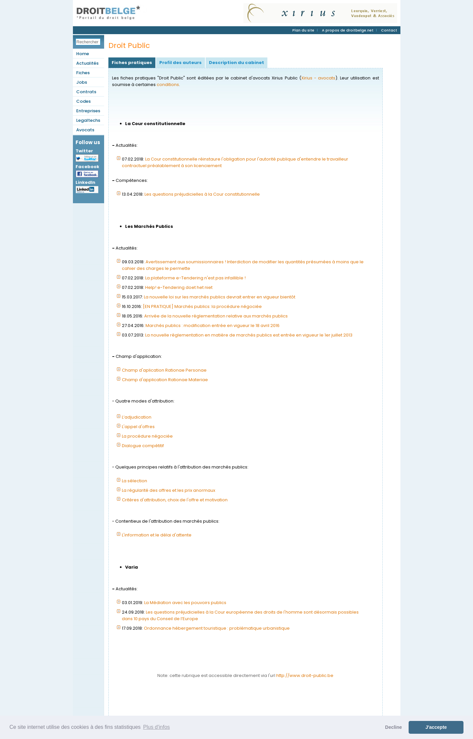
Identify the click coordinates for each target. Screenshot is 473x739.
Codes (83, 101)
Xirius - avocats (318, 78)
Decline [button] (393, 727)
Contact (389, 30)
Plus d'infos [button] (156, 727)
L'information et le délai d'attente (156, 535)
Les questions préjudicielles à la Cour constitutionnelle (202, 194)
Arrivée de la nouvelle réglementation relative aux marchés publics (216, 316)
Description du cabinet (236, 62)
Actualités (87, 63)
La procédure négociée (147, 436)
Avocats (85, 130)
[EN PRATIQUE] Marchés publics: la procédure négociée (202, 306)
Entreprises (88, 111)
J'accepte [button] (436, 727)
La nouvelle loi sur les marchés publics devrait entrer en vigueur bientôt (219, 297)
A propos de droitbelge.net (347, 30)
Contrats (86, 92)
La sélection (134, 481)
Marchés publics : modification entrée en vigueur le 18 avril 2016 (213, 325)
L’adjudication (136, 417)
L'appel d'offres (138, 427)
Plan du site (303, 30)
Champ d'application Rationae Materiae (165, 380)
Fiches (83, 73)
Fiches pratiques (132, 62)
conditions (168, 84)
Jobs (81, 82)
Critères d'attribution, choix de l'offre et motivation (175, 500)
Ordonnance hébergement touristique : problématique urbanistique (217, 628)
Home (82, 54)
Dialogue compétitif (143, 446)
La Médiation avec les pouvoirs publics (185, 602)
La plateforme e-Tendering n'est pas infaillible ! (195, 278)
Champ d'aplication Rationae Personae (164, 370)
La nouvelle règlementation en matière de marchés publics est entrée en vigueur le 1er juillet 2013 (248, 335)
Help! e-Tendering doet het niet (179, 287)
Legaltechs (88, 120)
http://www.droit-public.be (304, 675)
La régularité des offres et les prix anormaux (168, 490)
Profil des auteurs (180, 62)
